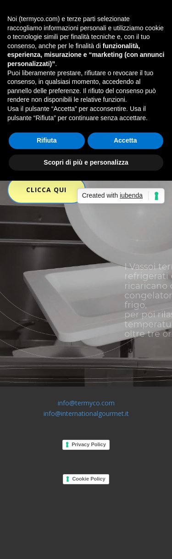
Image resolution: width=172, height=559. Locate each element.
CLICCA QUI (46, 189)
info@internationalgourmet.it (86, 413)
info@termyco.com (86, 402)
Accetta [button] (125, 140)
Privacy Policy (89, 444)
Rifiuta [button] (47, 140)
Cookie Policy (88, 479)
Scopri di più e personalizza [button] (86, 162)
